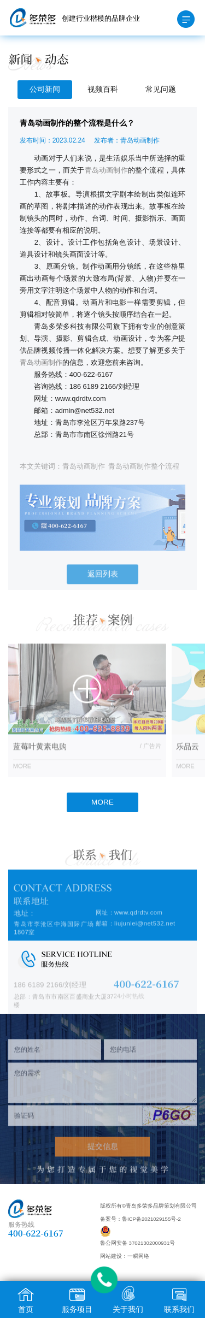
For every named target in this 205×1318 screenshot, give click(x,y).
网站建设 (111, 1256)
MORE (102, 802)
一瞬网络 (138, 1256)
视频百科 (102, 89)
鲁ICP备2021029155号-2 (151, 1219)
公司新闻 (45, 89)
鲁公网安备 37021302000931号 (137, 1243)
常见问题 (160, 89)
